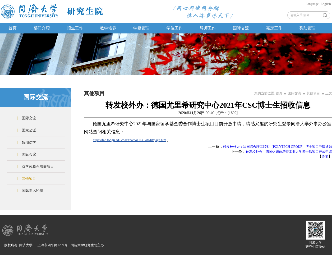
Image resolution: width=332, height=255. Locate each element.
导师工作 (208, 28)
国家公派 (29, 130)
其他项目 (29, 179)
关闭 (325, 156)
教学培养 (108, 28)
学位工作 (174, 28)
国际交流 (241, 28)
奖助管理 (307, 28)
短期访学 (29, 142)
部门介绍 (42, 28)
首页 (13, 28)
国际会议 (29, 154)
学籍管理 (141, 28)
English (326, 4)
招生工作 (75, 28)
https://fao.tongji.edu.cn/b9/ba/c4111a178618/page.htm (129, 140)
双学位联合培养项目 (38, 166)
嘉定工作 (274, 28)
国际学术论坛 (32, 191)
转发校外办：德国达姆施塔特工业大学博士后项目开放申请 (289, 151)
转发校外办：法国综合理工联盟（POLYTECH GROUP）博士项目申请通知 (277, 146)
